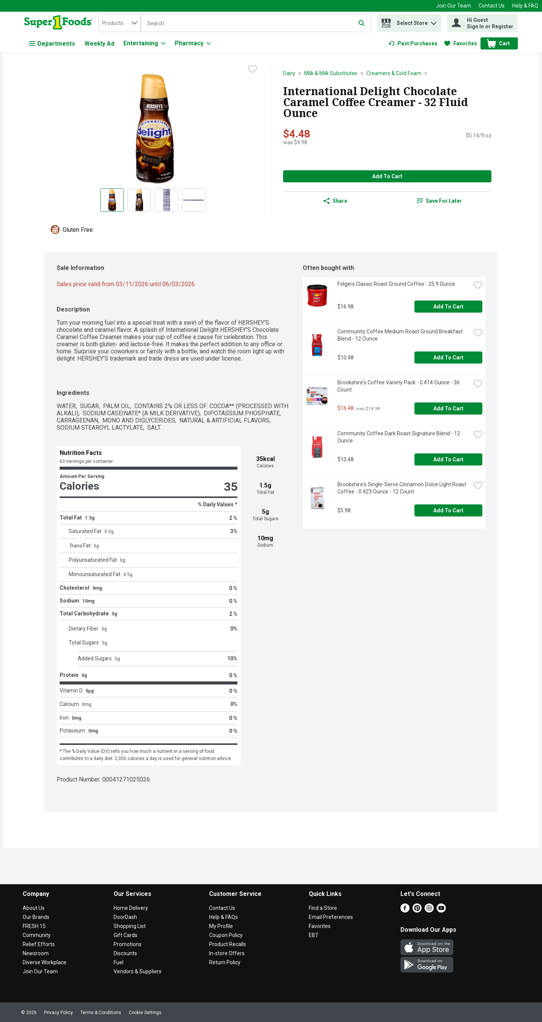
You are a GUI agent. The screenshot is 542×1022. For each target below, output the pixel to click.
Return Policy (224, 962)
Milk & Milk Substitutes (330, 73)
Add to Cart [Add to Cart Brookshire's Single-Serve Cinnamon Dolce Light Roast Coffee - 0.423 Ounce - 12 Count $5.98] (448, 510)
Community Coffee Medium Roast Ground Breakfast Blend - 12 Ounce (400, 335)
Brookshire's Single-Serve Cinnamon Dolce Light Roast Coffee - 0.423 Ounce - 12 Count (402, 488)
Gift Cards (125, 935)
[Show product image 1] (112, 200)
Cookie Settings (145, 1012)
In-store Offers (227, 953)
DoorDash (125, 917)
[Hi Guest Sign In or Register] (482, 23)
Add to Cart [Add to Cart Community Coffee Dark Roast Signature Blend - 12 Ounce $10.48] (448, 459)
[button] (434, 21)
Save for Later (439, 201)
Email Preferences (331, 917)
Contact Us (492, 6)
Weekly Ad (99, 43)
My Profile (221, 926)
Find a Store (323, 908)
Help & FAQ (525, 6)
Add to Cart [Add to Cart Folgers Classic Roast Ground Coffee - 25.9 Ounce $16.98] (448, 307)
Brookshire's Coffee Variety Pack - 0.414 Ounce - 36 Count (399, 386)
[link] (413, 43)
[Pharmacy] (193, 43)
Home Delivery (131, 908)
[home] (59, 23)
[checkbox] (252, 70)
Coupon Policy (226, 935)
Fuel (118, 962)
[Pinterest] (417, 910)
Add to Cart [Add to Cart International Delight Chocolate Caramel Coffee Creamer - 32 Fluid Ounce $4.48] (387, 176)
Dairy (289, 73)
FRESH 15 (34, 926)
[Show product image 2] (139, 200)
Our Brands (36, 917)
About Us (34, 908)
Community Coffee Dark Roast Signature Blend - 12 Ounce (399, 437)
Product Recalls (227, 944)
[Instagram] (429, 910)
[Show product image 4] (193, 200)
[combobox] (120, 23)
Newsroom (36, 953)
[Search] (256, 23)
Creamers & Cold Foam (393, 73)
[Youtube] (441, 910)
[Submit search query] (362, 23)
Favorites (320, 926)
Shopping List (130, 926)
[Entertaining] (144, 43)
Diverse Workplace (44, 962)
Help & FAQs (223, 917)
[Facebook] (405, 910)
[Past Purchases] (413, 43)
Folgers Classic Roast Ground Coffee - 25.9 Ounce (396, 284)
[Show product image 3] (166, 200)
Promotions (128, 944)
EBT (314, 935)
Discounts (125, 953)
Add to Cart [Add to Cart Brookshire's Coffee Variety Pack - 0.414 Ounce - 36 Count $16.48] (448, 408)
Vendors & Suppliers (138, 971)
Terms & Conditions (100, 1012)
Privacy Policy (58, 1012)
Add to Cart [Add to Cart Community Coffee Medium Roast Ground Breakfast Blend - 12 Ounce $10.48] (448, 358)
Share (335, 201)
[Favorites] (460, 43)
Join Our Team (453, 6)
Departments (52, 43)
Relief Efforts (39, 944)
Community (37, 935)
